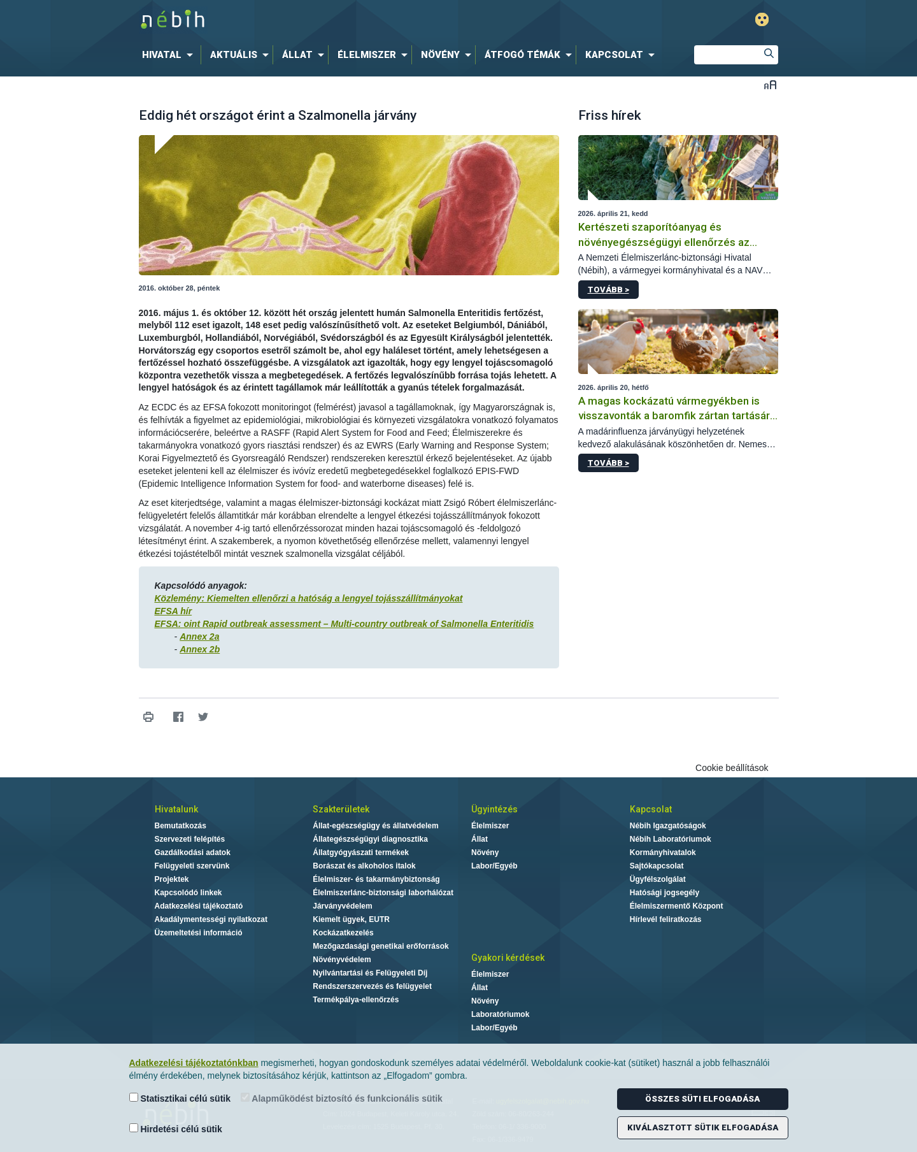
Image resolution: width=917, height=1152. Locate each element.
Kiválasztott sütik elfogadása (702, 1127)
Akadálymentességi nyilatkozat (211, 919)
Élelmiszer (490, 825)
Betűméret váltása (770, 84)
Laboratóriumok (500, 1014)
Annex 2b (200, 649)
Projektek (172, 879)
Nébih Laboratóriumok (670, 839)
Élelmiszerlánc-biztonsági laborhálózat (383, 892)
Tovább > (608, 289)
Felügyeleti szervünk (192, 865)
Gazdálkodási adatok (193, 852)
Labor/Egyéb (494, 865)
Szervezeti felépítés (190, 839)
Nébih (323, 20)
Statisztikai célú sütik (180, 1098)
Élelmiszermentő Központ (676, 906)
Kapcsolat (651, 809)
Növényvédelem (342, 959)
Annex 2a (199, 636)
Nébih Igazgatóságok (668, 825)
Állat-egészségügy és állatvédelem (375, 825)
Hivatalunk (176, 809)
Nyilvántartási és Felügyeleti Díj (370, 972)
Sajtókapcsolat (657, 865)
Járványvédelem (342, 906)
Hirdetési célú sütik (175, 1128)
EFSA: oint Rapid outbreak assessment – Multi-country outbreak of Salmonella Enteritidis (344, 624)
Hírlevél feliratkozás (666, 919)
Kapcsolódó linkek (188, 892)
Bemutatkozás (180, 825)
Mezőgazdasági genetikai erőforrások (380, 946)
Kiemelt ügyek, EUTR (351, 919)
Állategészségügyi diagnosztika (370, 839)
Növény (485, 852)
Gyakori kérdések (507, 958)
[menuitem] (170, 54)
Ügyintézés (494, 809)
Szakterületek (341, 809)
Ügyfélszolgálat (658, 879)
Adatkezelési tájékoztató (199, 906)
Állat (479, 839)
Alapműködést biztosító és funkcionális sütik (342, 1098)
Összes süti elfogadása (702, 1099)
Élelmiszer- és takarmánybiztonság (376, 879)
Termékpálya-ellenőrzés (356, 999)
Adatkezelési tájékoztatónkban (194, 1063)
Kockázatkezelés (343, 932)
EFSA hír (173, 611)
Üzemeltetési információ (199, 932)
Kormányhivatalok (663, 852)
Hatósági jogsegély (664, 892)
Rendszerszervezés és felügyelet (372, 986)
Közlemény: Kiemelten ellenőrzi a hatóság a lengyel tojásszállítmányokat (309, 598)
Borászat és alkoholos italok (364, 865)
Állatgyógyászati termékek (361, 852)
